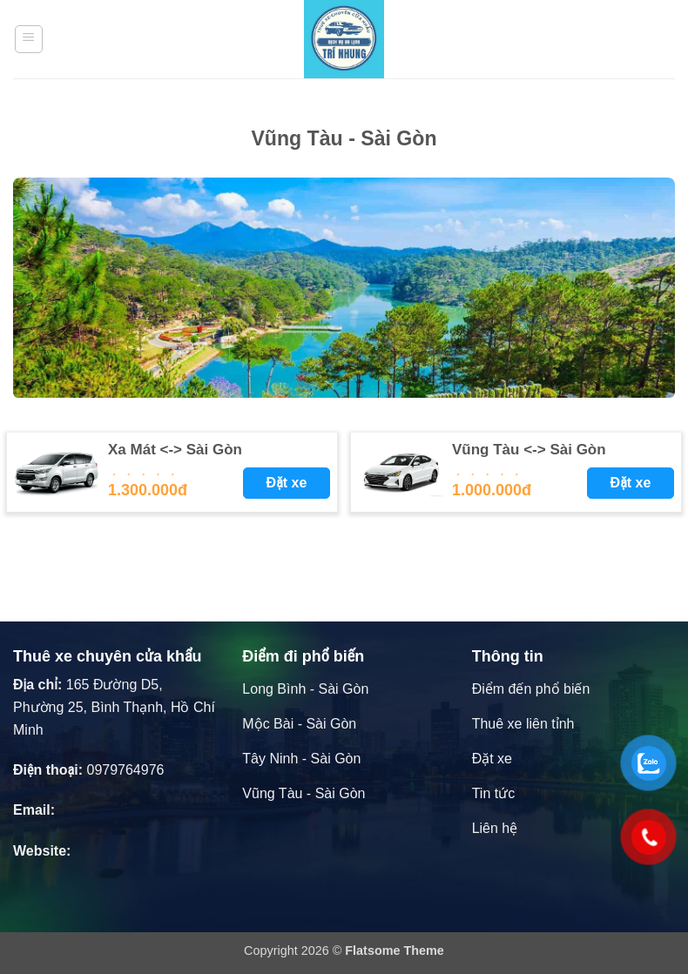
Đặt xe (286, 482)
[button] (29, 39)
